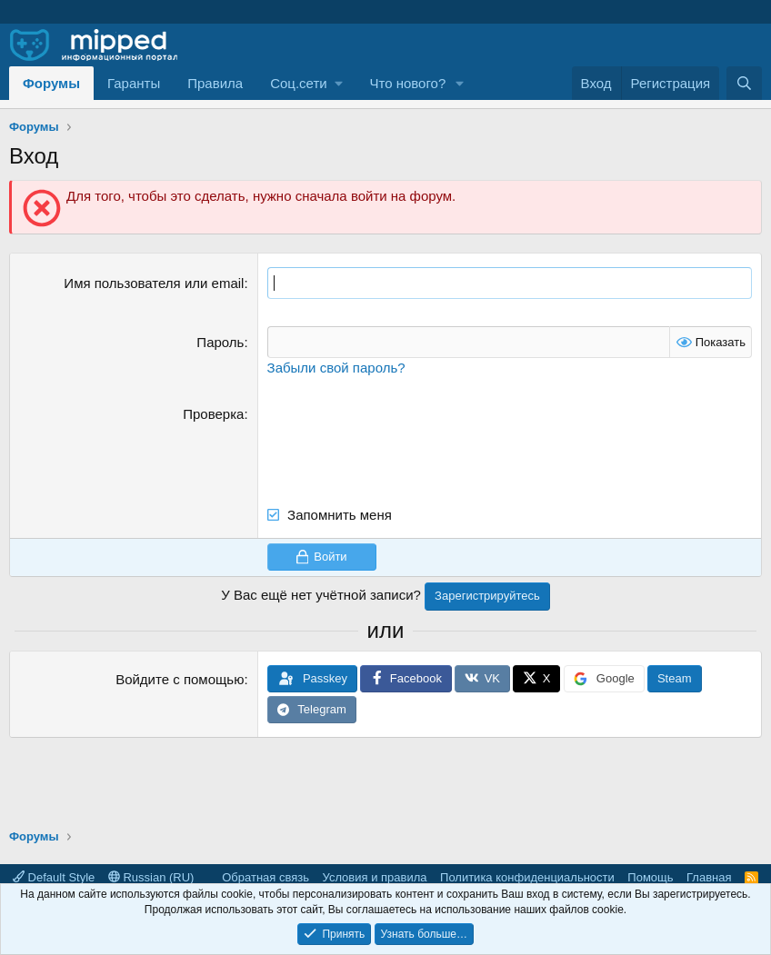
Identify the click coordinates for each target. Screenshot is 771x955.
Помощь (650, 877)
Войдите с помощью (179, 679)
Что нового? (407, 83)
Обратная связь (265, 877)
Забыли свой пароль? (336, 367)
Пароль (220, 342)
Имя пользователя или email (154, 283)
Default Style (54, 877)
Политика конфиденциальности (527, 877)
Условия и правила (375, 877)
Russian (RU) (151, 877)
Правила (215, 83)
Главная (708, 877)
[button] (305, 83)
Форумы (51, 83)
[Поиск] (744, 83)
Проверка (213, 414)
